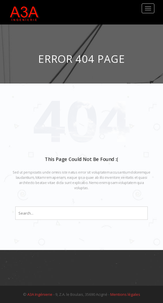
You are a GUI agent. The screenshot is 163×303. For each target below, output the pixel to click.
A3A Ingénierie (39, 294)
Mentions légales (125, 294)
